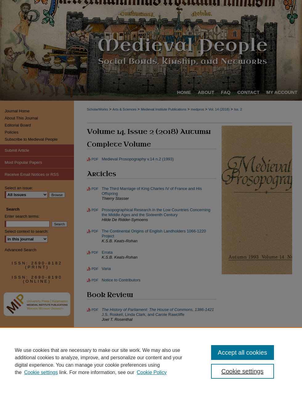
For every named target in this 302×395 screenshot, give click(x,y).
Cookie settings (41, 372)
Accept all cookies (242, 352)
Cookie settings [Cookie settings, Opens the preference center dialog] (242, 371)
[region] (151, 361)
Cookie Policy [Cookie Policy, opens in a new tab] (152, 372)
